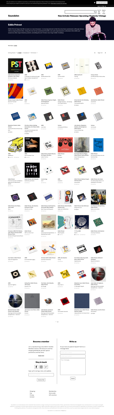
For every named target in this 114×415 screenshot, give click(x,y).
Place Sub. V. (61, 284)
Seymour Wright (52, 100)
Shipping (32, 391)
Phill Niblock (19, 231)
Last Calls (43, 127)
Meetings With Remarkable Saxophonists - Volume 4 (14, 313)
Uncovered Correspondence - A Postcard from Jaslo (48, 233)
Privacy (32, 395)
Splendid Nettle (45, 103)
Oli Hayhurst (100, 283)
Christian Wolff (18, 232)
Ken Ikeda (76, 153)
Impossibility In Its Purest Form (81, 313)
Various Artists (94, 74)
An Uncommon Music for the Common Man (97, 156)
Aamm (75, 232)
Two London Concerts (63, 311)
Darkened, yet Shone (29, 180)
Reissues (74, 16)
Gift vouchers (53, 395)
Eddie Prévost (11, 74)
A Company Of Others (63, 127)
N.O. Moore (33, 126)
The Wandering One (79, 103)
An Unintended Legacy (30, 259)
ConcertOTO (77, 182)
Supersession (77, 261)
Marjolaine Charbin (12, 125)
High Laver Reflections (63, 209)
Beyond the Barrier (95, 261)
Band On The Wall (12, 101)
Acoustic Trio (28, 286)
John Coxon (27, 284)
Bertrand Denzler (12, 309)
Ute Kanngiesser (45, 101)
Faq (31, 393)
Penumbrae (93, 311)
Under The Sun (44, 157)
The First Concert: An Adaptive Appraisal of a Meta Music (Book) (15, 182)
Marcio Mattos (50, 207)
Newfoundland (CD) (45, 76)
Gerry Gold (43, 207)
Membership (52, 391)
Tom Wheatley (85, 100)
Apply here (41, 355)
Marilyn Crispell (12, 100)
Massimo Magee (83, 153)
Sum (42, 180)
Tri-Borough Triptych (79, 286)
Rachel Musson (51, 153)
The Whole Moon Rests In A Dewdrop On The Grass (97, 181)
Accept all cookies (102, 2)
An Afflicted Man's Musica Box (98, 76)
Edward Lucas (61, 207)
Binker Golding (33, 125)
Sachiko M (79, 74)
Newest (12, 53)
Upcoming (83, 16)
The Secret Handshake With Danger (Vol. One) (31, 131)
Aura (26, 101)
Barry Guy (83, 257)
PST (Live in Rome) (12, 78)
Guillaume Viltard (29, 207)
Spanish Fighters (12, 284)
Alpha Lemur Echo (95, 209)
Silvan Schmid (77, 100)
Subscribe (41, 380)
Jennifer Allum (101, 309)
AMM (15, 45)
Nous (9, 209)
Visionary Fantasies (95, 232)
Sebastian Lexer (78, 283)
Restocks (93, 16)
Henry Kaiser (28, 126)
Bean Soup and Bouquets (47, 209)
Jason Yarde (11, 207)
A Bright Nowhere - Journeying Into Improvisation (65, 102)
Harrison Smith (78, 180)
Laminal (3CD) (61, 76)
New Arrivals (63, 16)
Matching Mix (61, 232)
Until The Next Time (29, 155)
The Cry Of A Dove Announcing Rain (15, 129)
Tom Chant (43, 283)
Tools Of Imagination (13, 259)
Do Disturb (93, 127)
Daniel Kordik (68, 205)
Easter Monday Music (79, 157)
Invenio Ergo (44, 179)
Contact (32, 397)
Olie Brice (27, 125)
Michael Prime (101, 205)
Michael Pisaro (11, 234)
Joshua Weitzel (85, 155)
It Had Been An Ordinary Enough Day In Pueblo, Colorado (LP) (32, 77)
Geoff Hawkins (51, 205)
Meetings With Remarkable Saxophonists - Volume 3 (97, 287)
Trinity (59, 259)
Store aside (52, 393)
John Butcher (94, 100)
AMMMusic (10, 155)
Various (59, 125)
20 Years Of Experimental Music (15, 235)
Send (72, 378)
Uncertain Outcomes (46, 259)
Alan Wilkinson (85, 205)
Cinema (26, 313)
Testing (76, 76)
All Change (43, 286)
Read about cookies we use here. (59, 3)
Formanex (10, 231)
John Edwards (35, 179)
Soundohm (13, 15)
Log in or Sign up (101, 6)
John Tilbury (16, 76)
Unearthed (93, 101)
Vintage (102, 16)
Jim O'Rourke (94, 205)
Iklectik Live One (28, 209)
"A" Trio (76, 231)
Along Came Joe (78, 207)
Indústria (60, 180)
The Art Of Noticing (78, 130)
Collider (60, 155)
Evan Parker (11, 257)
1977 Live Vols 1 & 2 (29, 232)
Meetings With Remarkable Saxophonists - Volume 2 (47, 313)
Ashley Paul (27, 283)
